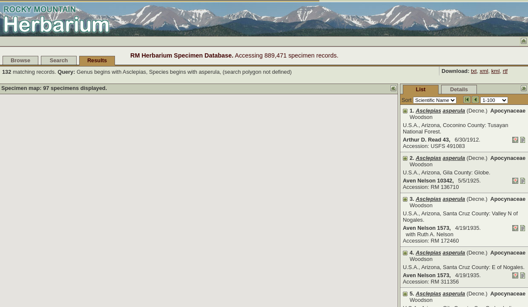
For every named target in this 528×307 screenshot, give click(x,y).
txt (474, 71)
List (357, 89)
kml (495, 71)
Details (395, 89)
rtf (505, 71)
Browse (20, 60)
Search (59, 60)
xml (484, 71)
